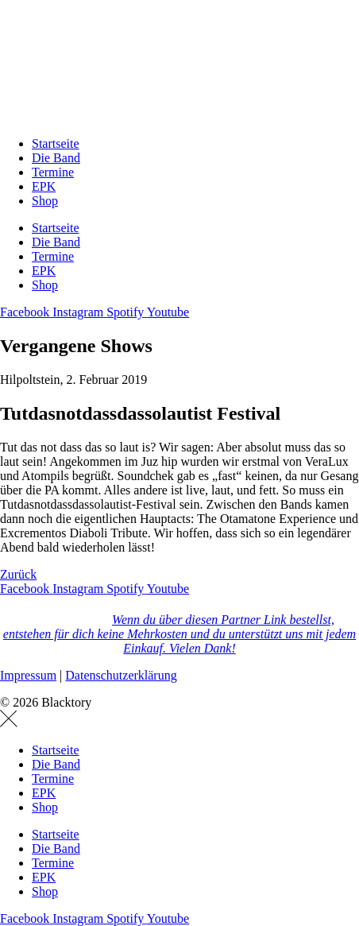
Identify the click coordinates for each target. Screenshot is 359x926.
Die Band (56, 158)
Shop (45, 200)
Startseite (55, 143)
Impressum (28, 675)
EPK (44, 186)
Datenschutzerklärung (120, 675)
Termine (53, 172)
